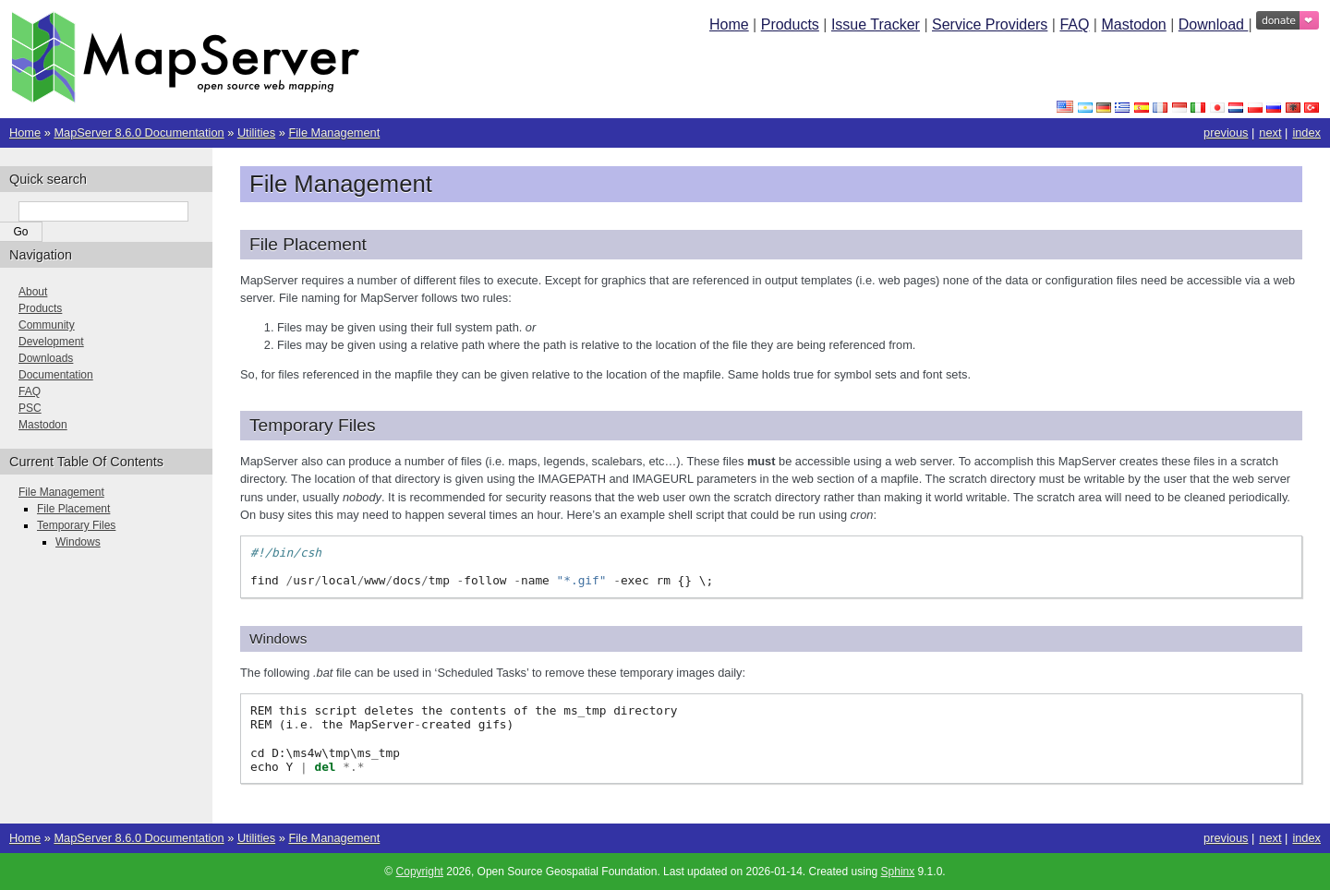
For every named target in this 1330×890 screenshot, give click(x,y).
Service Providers (989, 24)
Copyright (419, 871)
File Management (334, 132)
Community (46, 325)
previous (1225, 132)
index (1306, 132)
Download (1214, 24)
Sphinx (898, 871)
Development (51, 341)
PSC (30, 408)
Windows (78, 541)
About (32, 291)
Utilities (256, 132)
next (1270, 132)
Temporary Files (76, 525)
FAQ (1074, 24)
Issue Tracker (875, 24)
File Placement (73, 508)
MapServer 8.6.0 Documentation (139, 132)
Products (790, 24)
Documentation (55, 374)
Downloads (45, 358)
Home (729, 24)
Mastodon (1133, 24)
